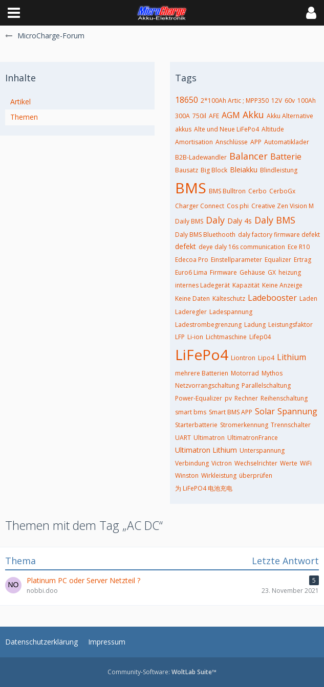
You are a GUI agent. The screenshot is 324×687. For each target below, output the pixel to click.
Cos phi (238, 206)
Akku (253, 114)
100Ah (306, 100)
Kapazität (246, 285)
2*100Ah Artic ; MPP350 (235, 100)
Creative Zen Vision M (282, 206)
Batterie (285, 156)
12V (276, 100)
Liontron (243, 357)
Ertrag (302, 259)
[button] (14, 13)
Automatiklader (286, 142)
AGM (231, 115)
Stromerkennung (244, 424)
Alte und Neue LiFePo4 (226, 129)
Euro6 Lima (191, 272)
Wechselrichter (255, 463)
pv (228, 398)
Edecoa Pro (191, 259)
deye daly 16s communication (242, 246)
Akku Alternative (290, 116)
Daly (215, 220)
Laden (308, 298)
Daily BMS (189, 221)
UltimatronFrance (252, 437)
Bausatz (186, 170)
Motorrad (245, 373)
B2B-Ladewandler (201, 157)
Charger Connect (199, 206)
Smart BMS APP (230, 412)
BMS (190, 187)
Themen (24, 117)
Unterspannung (262, 450)
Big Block (214, 170)
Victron (221, 463)
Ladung (255, 324)
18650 (186, 99)
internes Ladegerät (202, 285)
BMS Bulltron (227, 191)
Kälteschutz (228, 298)
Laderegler (191, 311)
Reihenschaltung (284, 398)
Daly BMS (274, 220)
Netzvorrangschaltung (207, 385)
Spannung (297, 411)
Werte (288, 463)
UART (183, 437)
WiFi (306, 463)
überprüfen (255, 475)
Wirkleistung (218, 475)
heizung (289, 272)
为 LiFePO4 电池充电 (203, 488)
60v (290, 100)
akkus (183, 129)
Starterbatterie (196, 424)
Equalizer (278, 259)
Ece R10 (299, 246)
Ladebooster (272, 297)
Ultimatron (209, 437)
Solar (265, 411)
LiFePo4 (201, 354)
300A (182, 116)
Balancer (248, 156)
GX (272, 272)
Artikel (20, 101)
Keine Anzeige (282, 285)
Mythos (272, 373)
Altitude (273, 129)
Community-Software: (162, 672)
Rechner (246, 398)
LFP (180, 337)
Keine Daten (192, 298)
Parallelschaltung (266, 385)
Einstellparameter (236, 259)
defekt (185, 246)
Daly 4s (239, 221)
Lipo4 (266, 357)
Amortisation (194, 142)
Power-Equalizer (198, 398)
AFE (214, 116)
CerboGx (282, 191)
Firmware (223, 272)
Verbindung (192, 463)
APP (256, 142)
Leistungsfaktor (290, 324)
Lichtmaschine (226, 337)
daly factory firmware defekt (279, 234)
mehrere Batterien (201, 373)
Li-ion (195, 337)
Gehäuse (252, 272)
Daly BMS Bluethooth (205, 234)
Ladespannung (230, 311)
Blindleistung (278, 170)
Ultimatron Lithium (206, 450)
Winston (187, 475)
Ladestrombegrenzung (208, 324)
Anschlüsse (231, 142)
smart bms (190, 412)
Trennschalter (291, 424)
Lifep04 (260, 337)
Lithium (291, 357)
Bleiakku (243, 169)
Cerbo (257, 191)
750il (199, 116)
